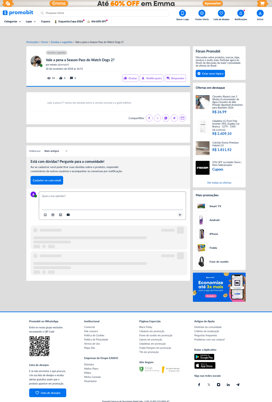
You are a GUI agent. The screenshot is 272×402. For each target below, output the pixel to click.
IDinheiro (89, 354)
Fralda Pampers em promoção (155, 337)
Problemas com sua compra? (209, 329)
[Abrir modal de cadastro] (260, 16)
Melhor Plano (91, 358)
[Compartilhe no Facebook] (149, 107)
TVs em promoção (149, 341)
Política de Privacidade (96, 329)
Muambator (90, 370)
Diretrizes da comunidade (208, 316)
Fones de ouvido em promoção (155, 324)
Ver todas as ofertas (219, 172)
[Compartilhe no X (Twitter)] (157, 107)
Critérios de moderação (206, 320)
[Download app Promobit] (182, 16)
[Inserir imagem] (60, 204)
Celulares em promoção (151, 320)
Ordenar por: (35, 140)
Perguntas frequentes (205, 324)
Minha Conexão (92, 366)
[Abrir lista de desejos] (221, 16)
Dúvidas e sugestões (62, 31)
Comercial (89, 316)
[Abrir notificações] (241, 16)
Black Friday (145, 316)
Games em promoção (150, 329)
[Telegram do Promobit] (238, 374)
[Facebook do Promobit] (199, 374)
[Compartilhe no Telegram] (174, 107)
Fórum (44, 31)
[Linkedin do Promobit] (228, 374)
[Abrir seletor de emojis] (45, 204)
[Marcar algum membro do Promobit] (52, 204)
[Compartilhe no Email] (182, 107)
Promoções (32, 31)
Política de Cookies (94, 324)
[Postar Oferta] (202, 16)
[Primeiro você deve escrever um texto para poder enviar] (180, 204)
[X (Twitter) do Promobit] (209, 374)
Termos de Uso (92, 333)
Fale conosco (91, 320)
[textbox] (112, 190)
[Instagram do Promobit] (218, 374)
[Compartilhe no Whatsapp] (165, 107)
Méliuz (87, 362)
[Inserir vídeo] (68, 204)
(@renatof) (59, 54)
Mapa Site (89, 337)
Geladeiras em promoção (152, 333)
